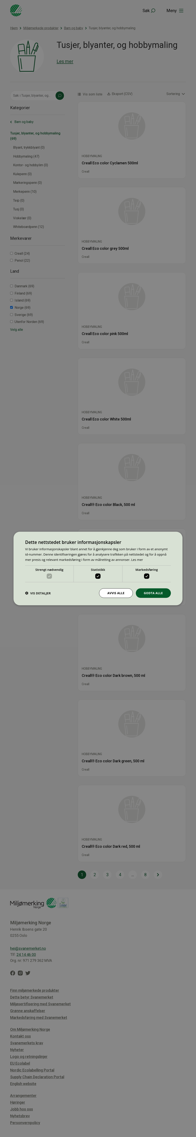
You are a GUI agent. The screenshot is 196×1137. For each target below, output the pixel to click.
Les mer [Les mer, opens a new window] (137, 559)
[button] (38, 593)
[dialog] (98, 568)
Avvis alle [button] (115, 593)
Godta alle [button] (153, 593)
